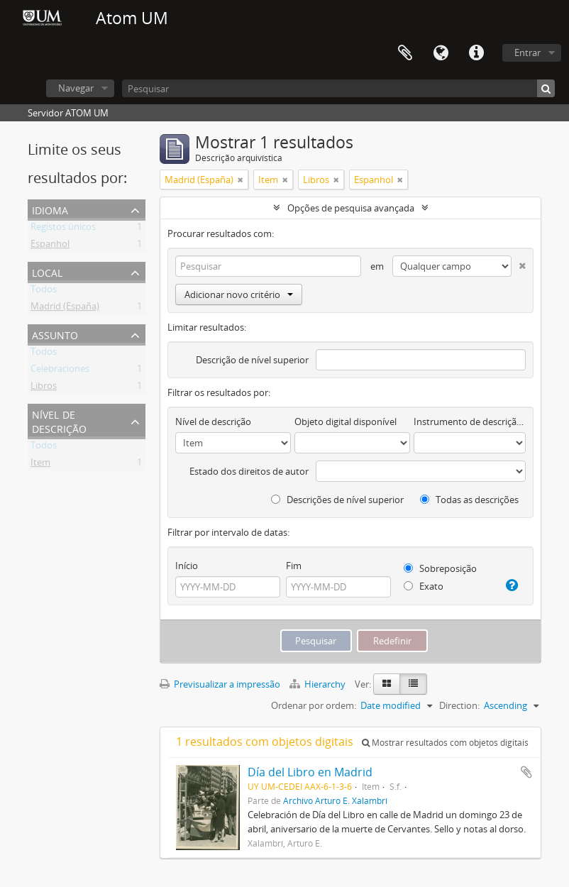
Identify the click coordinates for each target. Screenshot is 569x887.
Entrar (527, 52)
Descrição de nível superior (252, 359)
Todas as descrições (469, 499)
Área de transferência (405, 53)
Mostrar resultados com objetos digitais (445, 743)
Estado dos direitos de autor (249, 471)
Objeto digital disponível (345, 421)
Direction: (459, 705)
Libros (44, 388)
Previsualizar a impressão (220, 684)
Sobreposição (440, 568)
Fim (294, 565)
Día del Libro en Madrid (310, 772)
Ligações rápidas (476, 53)
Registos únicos (63, 229)
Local (47, 271)
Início (186, 565)
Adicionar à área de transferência (526, 772)
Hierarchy (318, 684)
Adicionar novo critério (238, 294)
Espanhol (50, 246)
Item (40, 464)
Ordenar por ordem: (313, 705)
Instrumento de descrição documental (470, 421)
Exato (423, 586)
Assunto (55, 333)
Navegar (76, 88)
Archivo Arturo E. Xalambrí (335, 800)
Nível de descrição (59, 420)
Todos (44, 291)
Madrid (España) (65, 308)
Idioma (440, 53)
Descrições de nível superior (337, 499)
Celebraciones (60, 371)
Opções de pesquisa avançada (350, 208)
